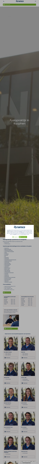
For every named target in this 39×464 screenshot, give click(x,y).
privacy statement (23, 234)
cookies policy (22, 232)
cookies (8, 231)
